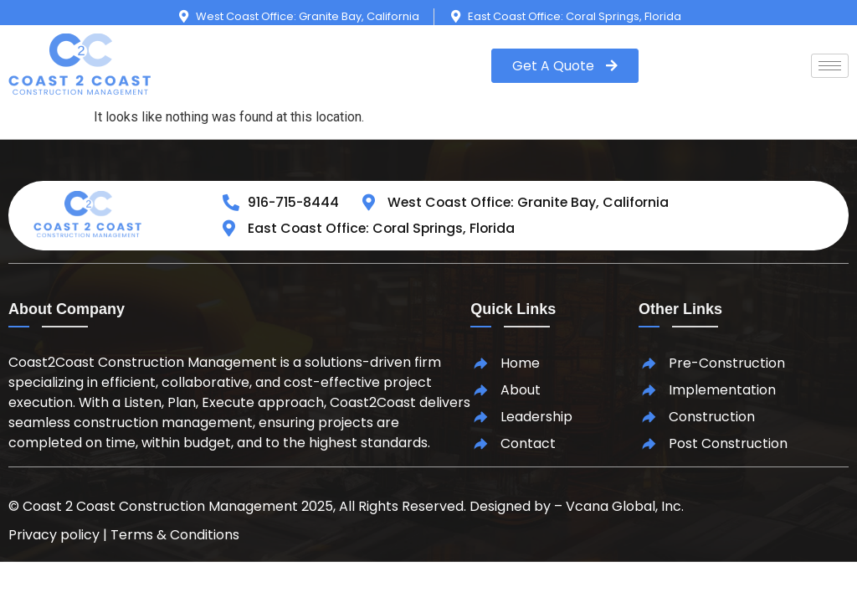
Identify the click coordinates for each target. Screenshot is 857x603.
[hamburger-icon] (830, 66)
